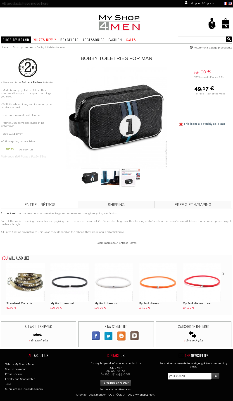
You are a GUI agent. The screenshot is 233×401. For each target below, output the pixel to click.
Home (4, 47)
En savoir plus (39, 340)
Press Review (13, 374)
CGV (111, 394)
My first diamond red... (198, 303)
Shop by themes (23, 47)
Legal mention (97, 394)
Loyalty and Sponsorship (20, 379)
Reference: (8, 156)
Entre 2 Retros (32, 82)
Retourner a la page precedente (212, 47)
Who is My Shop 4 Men (19, 364)
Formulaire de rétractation (115, 389)
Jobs (8, 384)
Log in (196, 3)
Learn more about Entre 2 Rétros (116, 242)
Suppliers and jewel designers (24, 389)
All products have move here (25, 4)
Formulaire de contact (116, 382)
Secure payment (15, 369)
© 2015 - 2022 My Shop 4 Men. (135, 394)
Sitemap (81, 394)
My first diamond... (63, 303)
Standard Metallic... (20, 303)
